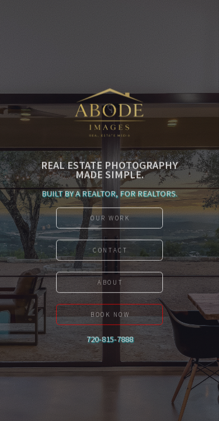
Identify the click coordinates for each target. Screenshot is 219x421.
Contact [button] (110, 252)
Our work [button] (110, 220)
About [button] (110, 284)
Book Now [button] (110, 316)
